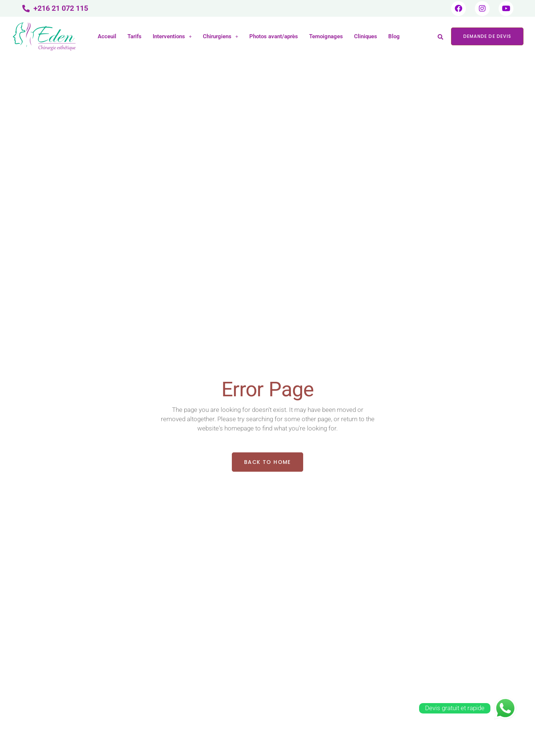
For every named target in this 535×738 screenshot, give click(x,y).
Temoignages (326, 36)
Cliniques (365, 36)
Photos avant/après (273, 36)
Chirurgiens (220, 36)
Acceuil (107, 36)
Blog (394, 36)
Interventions (172, 36)
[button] (172, 36)
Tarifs (134, 36)
